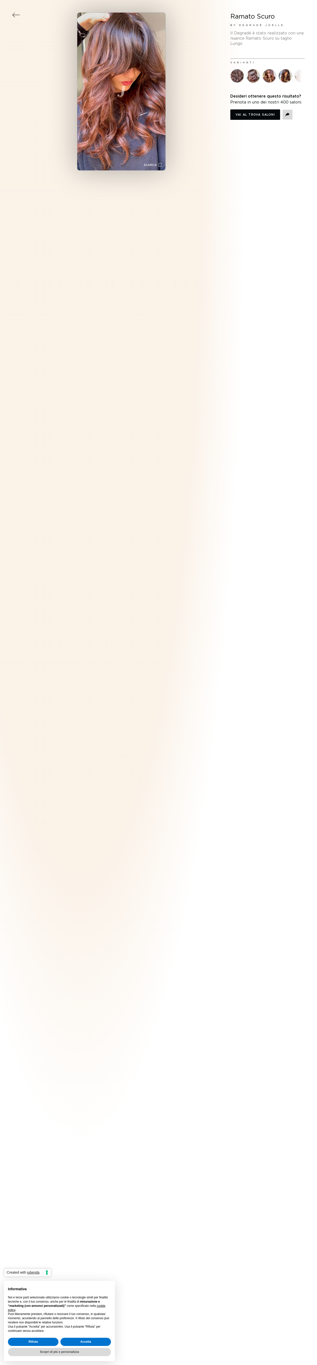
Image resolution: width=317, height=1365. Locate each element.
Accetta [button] (85, 1341)
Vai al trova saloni (255, 114)
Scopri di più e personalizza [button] (59, 1352)
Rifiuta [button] (33, 1341)
